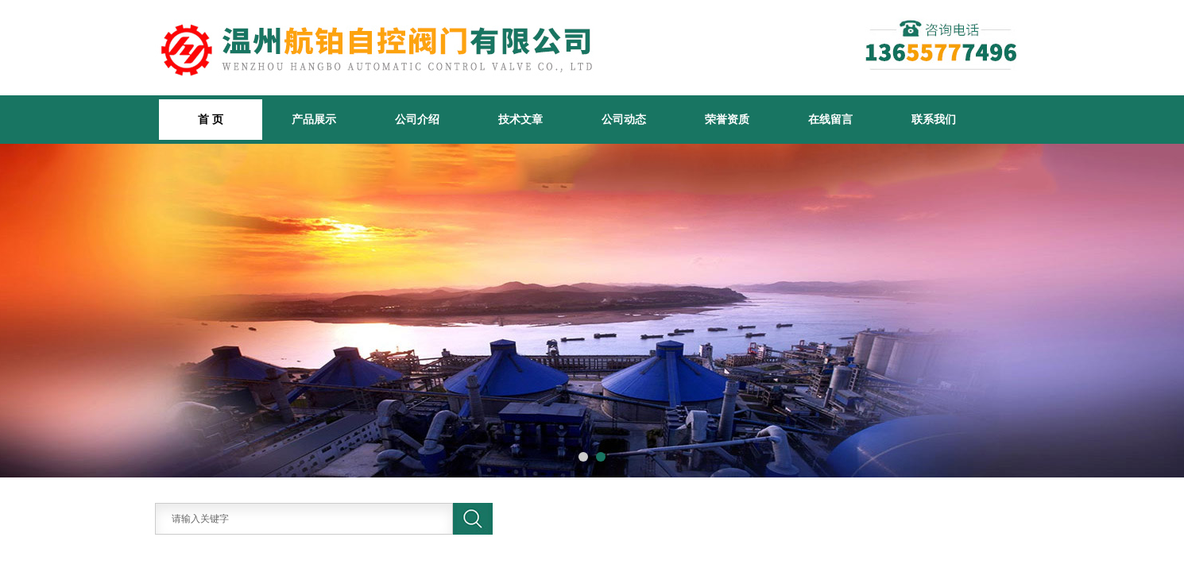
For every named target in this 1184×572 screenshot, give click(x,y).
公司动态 (624, 119)
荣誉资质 (727, 119)
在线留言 (830, 119)
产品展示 (314, 119)
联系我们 (933, 119)
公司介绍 (417, 119)
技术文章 (520, 119)
